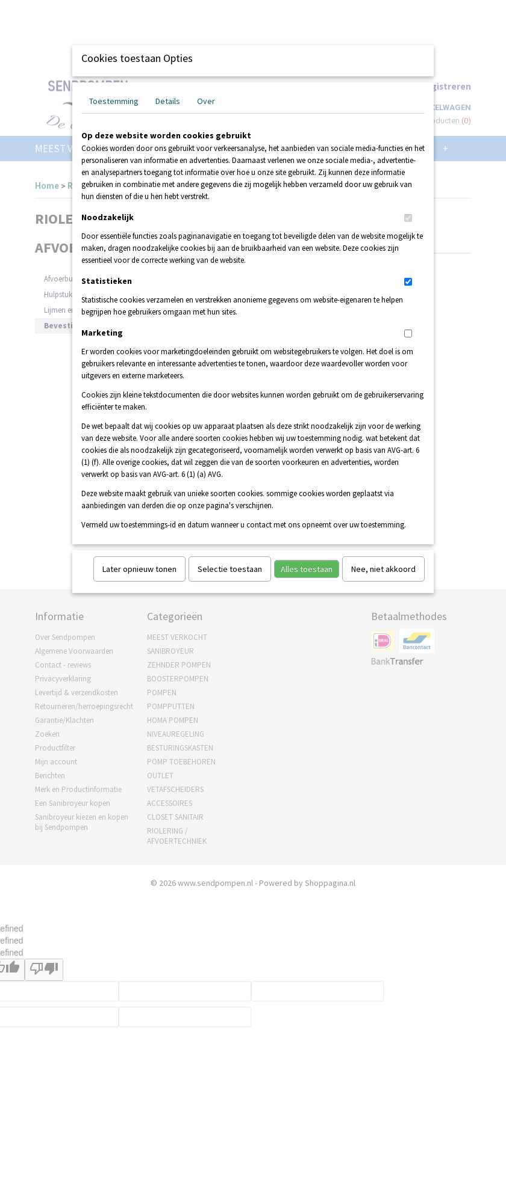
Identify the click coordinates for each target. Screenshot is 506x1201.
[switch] (408, 218)
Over (206, 101)
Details (167, 101)
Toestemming (114, 101)
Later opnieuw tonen (139, 569)
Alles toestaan (307, 569)
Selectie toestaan (230, 569)
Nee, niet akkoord (383, 569)
